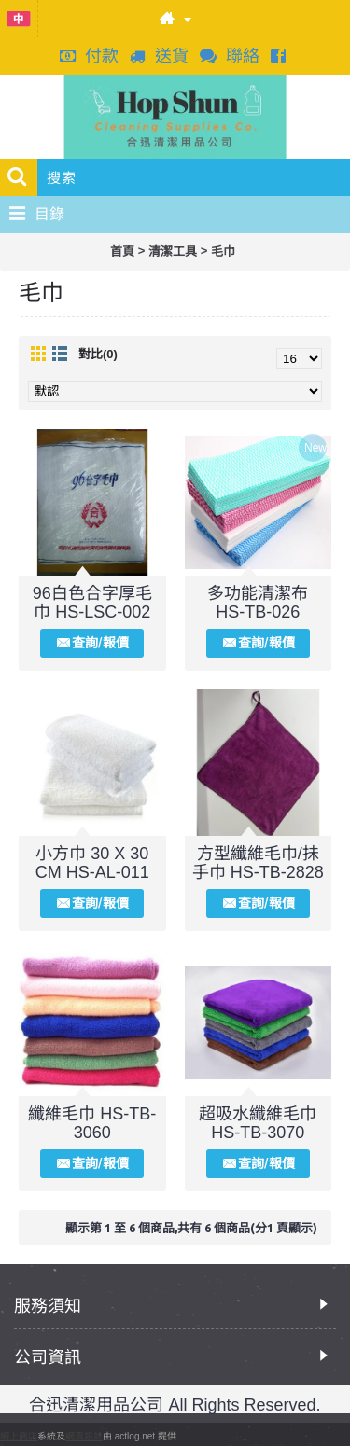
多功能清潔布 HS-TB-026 (257, 602)
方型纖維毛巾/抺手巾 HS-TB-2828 (258, 863)
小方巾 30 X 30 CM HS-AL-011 (92, 863)
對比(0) (98, 354)
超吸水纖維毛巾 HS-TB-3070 (257, 1123)
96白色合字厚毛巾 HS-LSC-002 (92, 602)
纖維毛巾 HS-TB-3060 (92, 1123)
